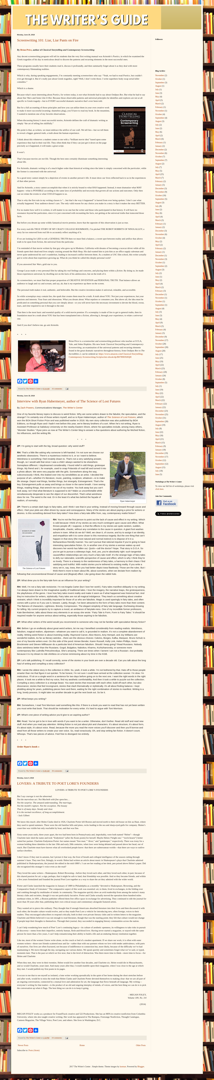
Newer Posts (23, 1045)
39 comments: (57, 771)
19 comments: (57, 1038)
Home (82, 1045)
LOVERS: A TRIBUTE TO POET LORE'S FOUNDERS (58, 783)
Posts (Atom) (34, 1050)
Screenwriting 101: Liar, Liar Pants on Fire (47, 40)
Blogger (140, 1066)
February (159, 107)
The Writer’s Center (73, 407)
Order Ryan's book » (28, 746)
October (158, 79)
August (158, 86)
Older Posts (141, 1045)
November (159, 75)
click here (159, 489)
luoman (123, 1066)
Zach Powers (27, 407)
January (158, 146)
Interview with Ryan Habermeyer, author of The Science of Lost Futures (68, 401)
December (159, 150)
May (157, 97)
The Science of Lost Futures (121, 417)
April (157, 100)
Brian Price (26, 50)
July (157, 89)
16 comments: (57, 389)
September (159, 82)
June (157, 93)
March (158, 104)
